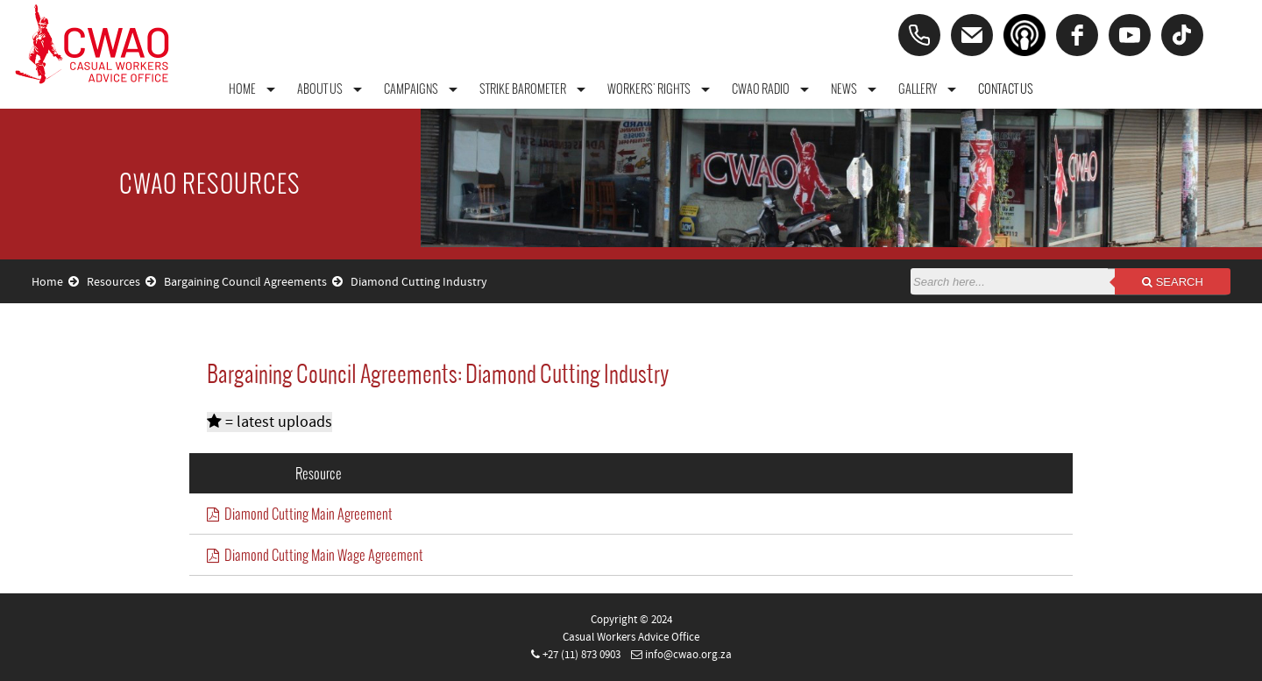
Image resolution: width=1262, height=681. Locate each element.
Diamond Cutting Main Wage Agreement (315, 554)
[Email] (972, 35)
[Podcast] (1024, 35)
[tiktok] (1182, 35)
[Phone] (919, 35)
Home (55, 282)
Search (1172, 281)
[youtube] (1130, 35)
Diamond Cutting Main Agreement (300, 513)
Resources (121, 282)
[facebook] (1077, 35)
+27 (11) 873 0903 (581, 655)
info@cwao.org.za (688, 655)
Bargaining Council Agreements (253, 282)
